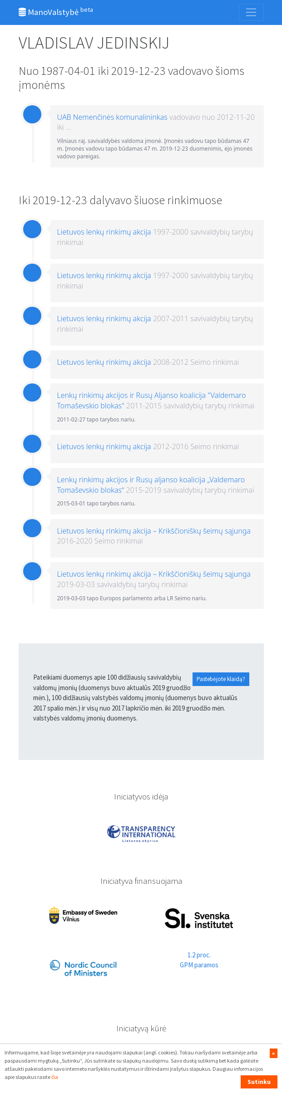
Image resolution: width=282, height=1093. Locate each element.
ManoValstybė (56, 11)
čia (54, 1076)
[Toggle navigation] (251, 12)
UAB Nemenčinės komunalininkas (112, 117)
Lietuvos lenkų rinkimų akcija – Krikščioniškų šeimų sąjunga (154, 531)
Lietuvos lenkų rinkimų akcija (104, 232)
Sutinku (259, 1082)
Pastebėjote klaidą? (221, 679)
